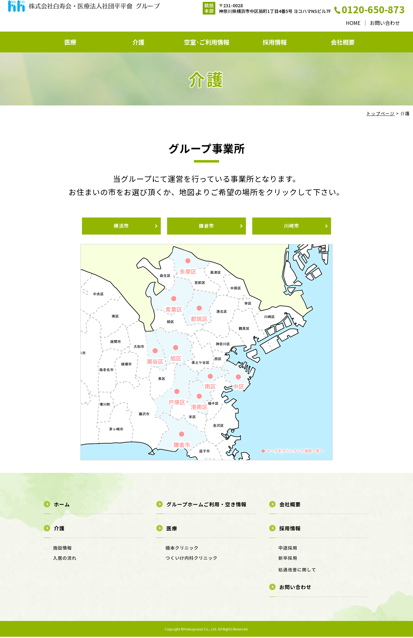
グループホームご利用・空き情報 (206, 505)
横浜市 (121, 227)
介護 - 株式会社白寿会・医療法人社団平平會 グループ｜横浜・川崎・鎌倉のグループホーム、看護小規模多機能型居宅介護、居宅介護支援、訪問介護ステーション (84, 16)
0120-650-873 (372, 9)
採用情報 (275, 42)
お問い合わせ (384, 22)
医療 (70, 42)
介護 (138, 42)
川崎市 (291, 227)
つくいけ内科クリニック (192, 559)
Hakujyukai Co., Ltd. (201, 629)
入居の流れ (65, 559)
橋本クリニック (182, 549)
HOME (353, 22)
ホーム (62, 505)
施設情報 (62, 549)
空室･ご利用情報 (206, 42)
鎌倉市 (206, 227)
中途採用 (287, 549)
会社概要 (343, 42)
